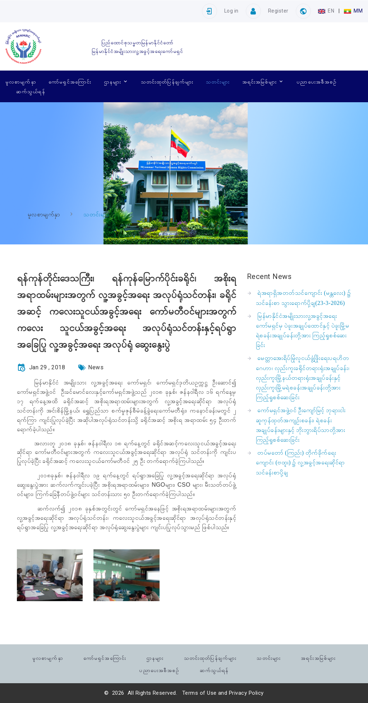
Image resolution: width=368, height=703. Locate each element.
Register (278, 11)
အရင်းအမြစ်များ (259, 81)
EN (327, 11)
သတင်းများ (218, 81)
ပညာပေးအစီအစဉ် (316, 81)
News (96, 367)
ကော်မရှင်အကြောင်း (70, 81)
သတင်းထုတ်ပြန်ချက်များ (167, 81)
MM (353, 11)
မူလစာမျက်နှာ (20, 81)
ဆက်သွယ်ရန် (30, 91)
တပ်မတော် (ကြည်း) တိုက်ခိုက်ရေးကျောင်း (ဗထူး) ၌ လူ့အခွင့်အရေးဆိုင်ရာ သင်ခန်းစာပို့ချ (300, 462)
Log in (231, 11)
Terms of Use (199, 693)
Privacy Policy (246, 693)
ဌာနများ (112, 81)
